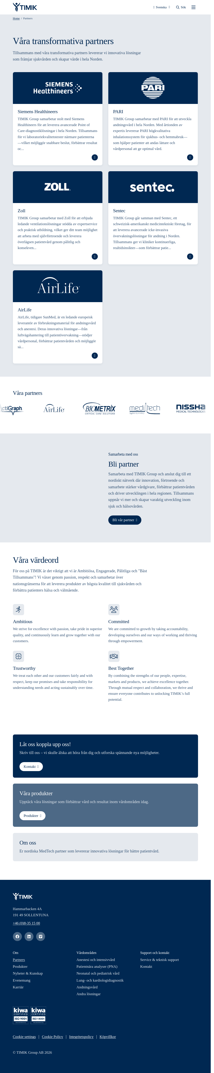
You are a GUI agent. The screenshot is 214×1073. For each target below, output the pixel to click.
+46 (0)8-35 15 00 (26, 924)
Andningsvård (87, 988)
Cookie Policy (52, 1038)
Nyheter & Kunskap (28, 975)
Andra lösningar (89, 995)
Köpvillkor (108, 1038)
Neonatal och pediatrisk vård (98, 975)
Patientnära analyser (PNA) (97, 968)
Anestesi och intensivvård (96, 961)
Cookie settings (24, 1038)
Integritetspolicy (81, 1038)
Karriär (18, 988)
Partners (19, 961)
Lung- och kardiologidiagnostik (100, 982)
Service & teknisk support (159, 961)
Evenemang (21, 982)
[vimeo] (40, 938)
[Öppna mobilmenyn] (193, 8)
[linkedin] (29, 938)
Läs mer (94, 159)
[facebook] (17, 938)
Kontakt (29, 768)
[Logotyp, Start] (25, 8)
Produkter (30, 817)
